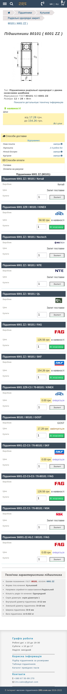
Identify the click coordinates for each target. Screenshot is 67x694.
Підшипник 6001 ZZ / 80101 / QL (21, 294)
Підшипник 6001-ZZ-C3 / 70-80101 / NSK (26, 508)
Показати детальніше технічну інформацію (38, 102)
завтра (57, 144)
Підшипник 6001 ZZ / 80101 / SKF (22, 356)
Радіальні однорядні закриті (24, 18)
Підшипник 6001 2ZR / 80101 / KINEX (24, 207)
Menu (4, 2)
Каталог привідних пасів (25, 668)
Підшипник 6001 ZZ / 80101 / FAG (22, 324)
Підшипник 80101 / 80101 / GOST (22, 417)
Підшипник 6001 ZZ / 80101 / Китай (23, 178)
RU (57, 4)
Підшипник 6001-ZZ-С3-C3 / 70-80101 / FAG (28, 476)
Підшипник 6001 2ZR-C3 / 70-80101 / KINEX (28, 387)
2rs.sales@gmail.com (26, 682)
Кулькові (45, 12)
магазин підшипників (27, 690)
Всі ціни (57, 123)
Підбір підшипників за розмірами (30, 660)
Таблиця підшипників (24, 664)
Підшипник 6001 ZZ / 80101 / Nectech (24, 237)
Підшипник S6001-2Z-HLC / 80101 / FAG (26, 537)
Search (11, 3)
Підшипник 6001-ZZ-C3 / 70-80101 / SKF (26, 445)
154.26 (32, 120)
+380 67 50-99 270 (24, 678)
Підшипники (25, 12)
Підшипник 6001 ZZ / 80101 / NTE (22, 265)
